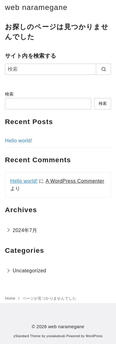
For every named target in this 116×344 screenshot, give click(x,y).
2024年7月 (25, 230)
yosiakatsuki (55, 336)
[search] (103, 69)
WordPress (94, 336)
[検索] (58, 69)
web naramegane (36, 7)
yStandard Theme (27, 336)
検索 (9, 94)
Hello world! (18, 140)
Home (10, 298)
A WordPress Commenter (74, 181)
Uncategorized (29, 270)
